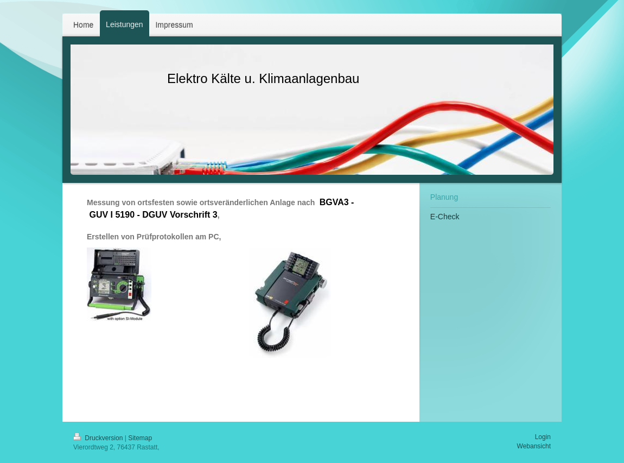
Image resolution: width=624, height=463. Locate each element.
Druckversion (99, 438)
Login (543, 437)
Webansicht (534, 446)
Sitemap (140, 438)
